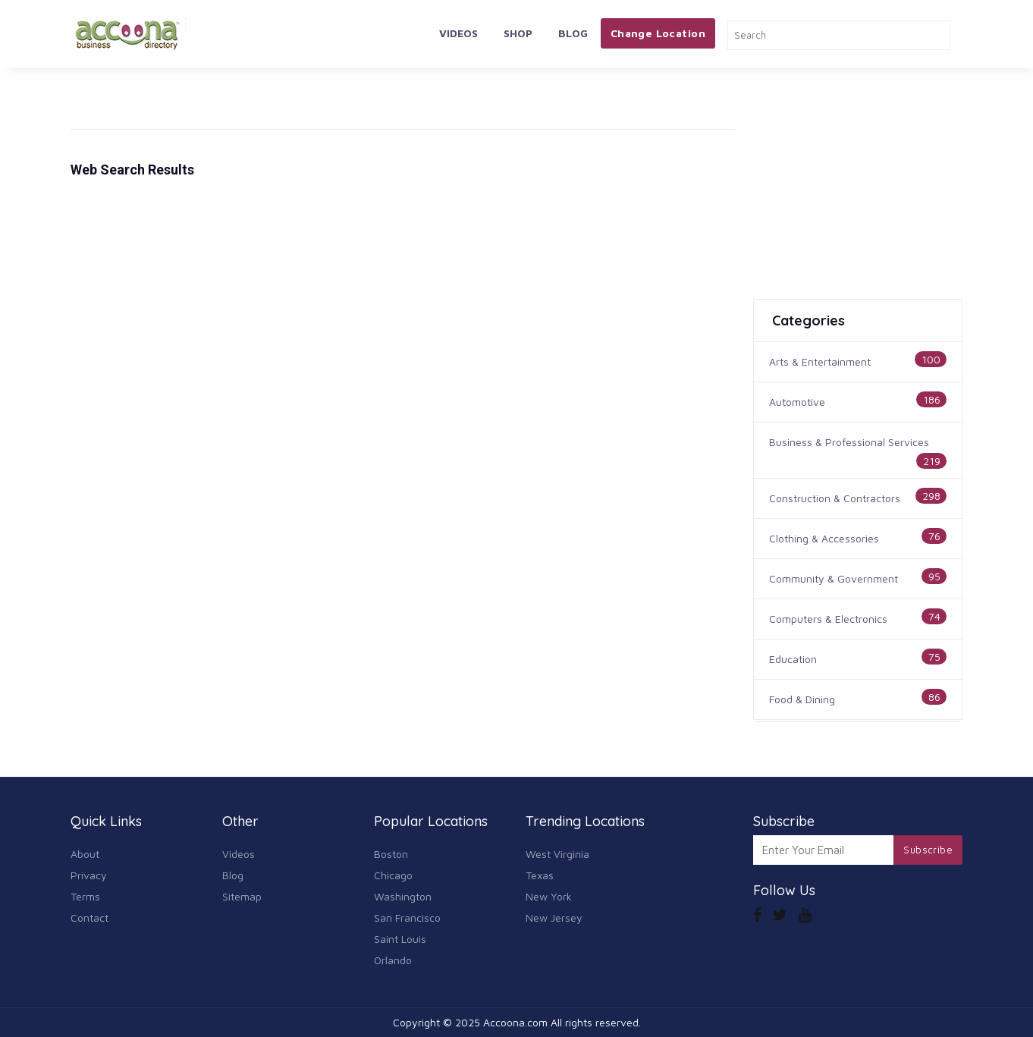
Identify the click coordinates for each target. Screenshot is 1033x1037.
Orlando (393, 960)
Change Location (658, 33)
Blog (573, 33)
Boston (391, 853)
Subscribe (928, 850)
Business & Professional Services (849, 441)
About (85, 853)
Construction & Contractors (834, 498)
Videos (458, 33)
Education (793, 658)
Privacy (89, 875)
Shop (518, 33)
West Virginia (557, 853)
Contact (89, 917)
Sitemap (242, 896)
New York (549, 896)
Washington (403, 896)
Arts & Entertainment (820, 361)
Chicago (393, 875)
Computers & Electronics (828, 618)
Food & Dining (802, 699)
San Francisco (407, 917)
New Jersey (554, 917)
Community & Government (833, 578)
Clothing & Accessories (824, 538)
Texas (540, 875)
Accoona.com (515, 1022)
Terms (85, 896)
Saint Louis (400, 938)
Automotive (797, 401)
